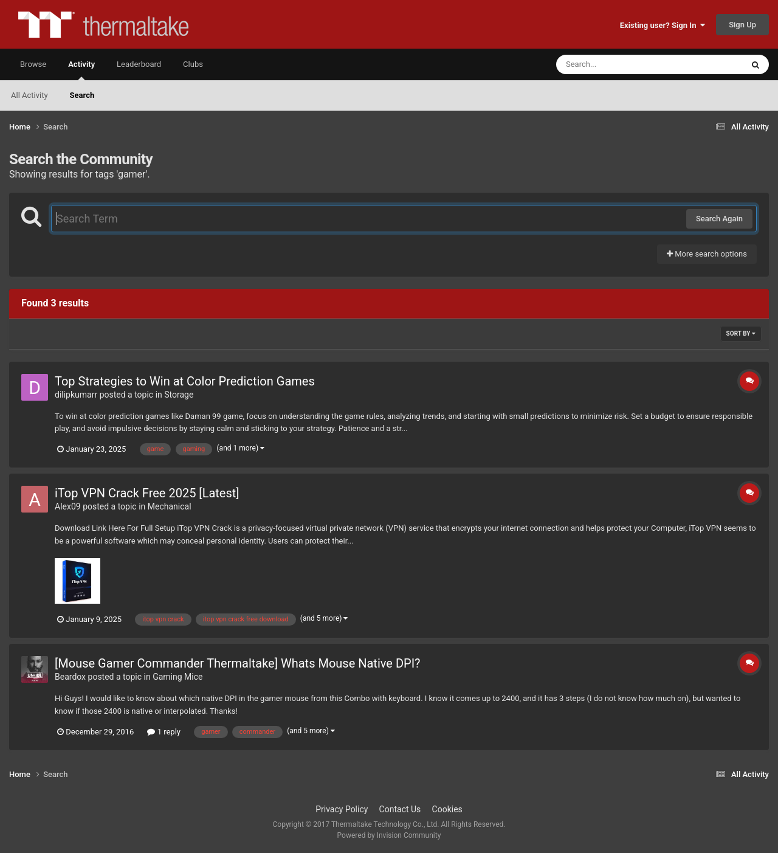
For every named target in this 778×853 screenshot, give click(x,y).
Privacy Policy (341, 809)
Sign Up (742, 24)
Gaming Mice (177, 677)
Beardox (70, 677)
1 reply (164, 731)
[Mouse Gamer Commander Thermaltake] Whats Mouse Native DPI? (238, 663)
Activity (81, 70)
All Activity (29, 95)
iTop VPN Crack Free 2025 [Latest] (147, 493)
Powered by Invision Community (389, 835)
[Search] (618, 64)
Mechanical (169, 506)
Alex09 (68, 506)
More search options (707, 253)
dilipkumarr (76, 394)
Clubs (193, 64)
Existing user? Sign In (662, 25)
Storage (178, 394)
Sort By (741, 333)
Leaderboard (139, 64)
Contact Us (400, 809)
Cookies (447, 809)
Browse (33, 64)
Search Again (719, 218)
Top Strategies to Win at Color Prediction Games (185, 381)
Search (82, 95)
